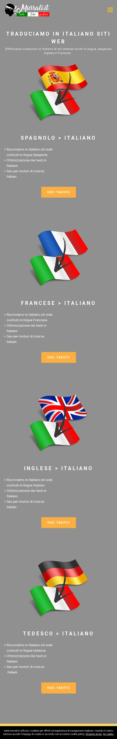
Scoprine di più (94, 734)
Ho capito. (108, 734)
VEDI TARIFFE (58, 192)
